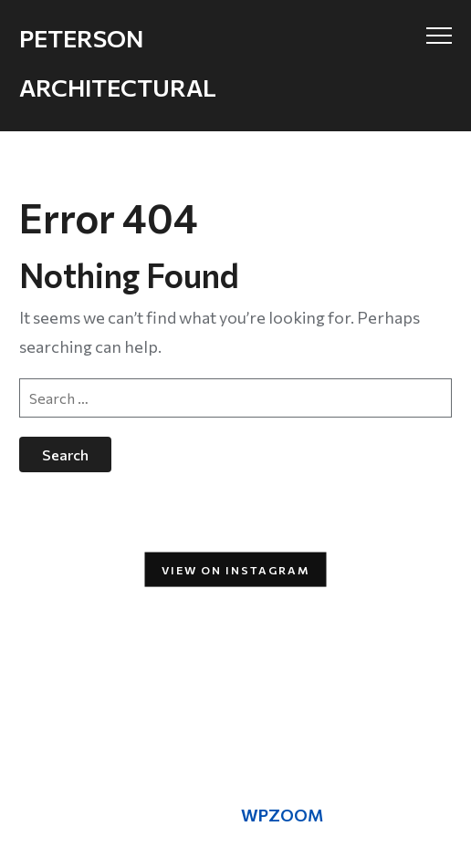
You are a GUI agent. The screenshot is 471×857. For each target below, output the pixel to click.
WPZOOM (282, 815)
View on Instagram (236, 569)
